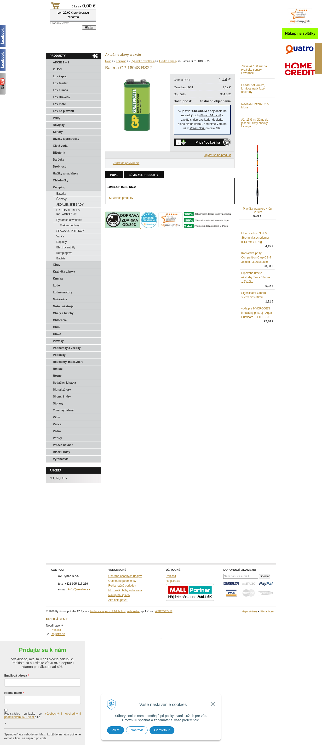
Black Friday (61, 452)
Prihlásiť (251, 66)
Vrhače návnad (63, 445)
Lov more (59, 104)
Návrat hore (268, 611)
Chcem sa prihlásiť (42, 735)
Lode (56, 285)
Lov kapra (60, 76)
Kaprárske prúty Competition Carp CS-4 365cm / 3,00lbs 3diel (256, 282)
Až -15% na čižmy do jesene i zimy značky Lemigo (254, 148)
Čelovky (61, 199)
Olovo (57, 334)
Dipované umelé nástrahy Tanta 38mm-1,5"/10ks (255, 302)
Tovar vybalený (63, 410)
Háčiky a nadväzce (65, 173)
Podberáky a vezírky (66, 348)
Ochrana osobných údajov (125, 576)
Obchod (74, 46)
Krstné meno (13, 673)
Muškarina (60, 299)
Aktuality (55, 46)
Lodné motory (62, 292)
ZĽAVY (57, 69)
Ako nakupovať (118, 600)
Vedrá (57, 431)
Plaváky (58, 341)
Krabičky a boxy (64, 271)
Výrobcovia (61, 459)
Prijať (116, 730)
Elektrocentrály (65, 247)
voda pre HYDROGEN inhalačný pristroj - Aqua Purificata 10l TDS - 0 (256, 338)
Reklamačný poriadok (122, 585)
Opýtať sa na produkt (217, 155)
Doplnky (61, 242)
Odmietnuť (162, 730)
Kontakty (94, 46)
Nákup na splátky (119, 595)
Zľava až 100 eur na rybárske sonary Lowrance (254, 95)
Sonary (58, 132)
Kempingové (64, 253)
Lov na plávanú (63, 111)
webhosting (133, 611)
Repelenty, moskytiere (68, 362)
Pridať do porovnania (126, 163)
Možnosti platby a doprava (125, 590)
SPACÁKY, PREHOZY (70, 231)
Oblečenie (60, 320)
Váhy (56, 417)
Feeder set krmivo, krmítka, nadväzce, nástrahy (253, 113)
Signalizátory (62, 389)
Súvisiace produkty (144, 175)
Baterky (61, 193)
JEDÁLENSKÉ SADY (70, 204)
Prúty (56, 118)
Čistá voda (60, 145)
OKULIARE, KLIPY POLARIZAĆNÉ (68, 212)
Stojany (58, 403)
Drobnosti (60, 166)
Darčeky (58, 159)
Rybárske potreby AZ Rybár (70, 13)
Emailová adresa (15, 656)
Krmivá (58, 278)
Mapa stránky (249, 611)
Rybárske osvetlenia (69, 220)
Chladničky (60, 180)
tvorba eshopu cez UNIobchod (108, 611)
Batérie (60, 258)
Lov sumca (60, 90)
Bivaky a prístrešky (66, 138)
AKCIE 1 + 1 (61, 62)
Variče (60, 236)
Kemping (59, 187)
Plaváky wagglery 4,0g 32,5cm (257, 235)
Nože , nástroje (63, 306)
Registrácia (253, 70)
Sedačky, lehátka (64, 382)
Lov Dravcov (61, 97)
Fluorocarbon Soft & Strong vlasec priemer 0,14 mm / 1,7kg (255, 263)
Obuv (56, 264)
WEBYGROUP (163, 611)
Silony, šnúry (62, 396)
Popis (114, 175)
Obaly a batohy (63, 313)
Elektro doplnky (70, 225)
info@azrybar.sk (79, 589)
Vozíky (57, 438)
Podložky (59, 355)
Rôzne (57, 375)
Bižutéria (59, 152)
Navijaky (59, 125)
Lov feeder (60, 83)
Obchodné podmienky (122, 581)
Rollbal (58, 368)
